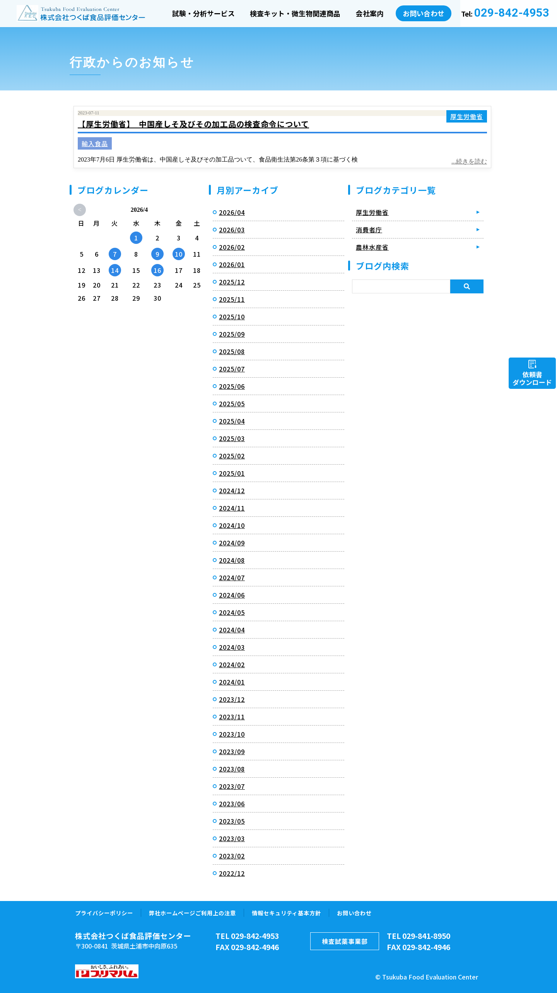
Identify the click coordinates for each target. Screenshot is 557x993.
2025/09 (232, 334)
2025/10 (232, 316)
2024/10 (232, 525)
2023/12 (232, 699)
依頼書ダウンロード (532, 378)
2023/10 (232, 734)
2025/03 (232, 438)
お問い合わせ (424, 13)
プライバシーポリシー (104, 913)
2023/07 (232, 786)
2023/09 (232, 751)
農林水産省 (372, 247)
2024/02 (232, 664)
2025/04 (232, 421)
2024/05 (232, 612)
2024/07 (232, 577)
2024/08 (232, 560)
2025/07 (232, 368)
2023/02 (232, 855)
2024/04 (232, 629)
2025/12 (232, 281)
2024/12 (232, 490)
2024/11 (232, 508)
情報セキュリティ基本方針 (286, 913)
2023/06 (232, 803)
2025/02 (232, 455)
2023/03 (232, 838)
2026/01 (232, 264)
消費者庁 (369, 229)
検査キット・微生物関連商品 (295, 14)
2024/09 (232, 542)
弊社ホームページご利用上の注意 (192, 913)
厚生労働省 (466, 116)
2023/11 (232, 716)
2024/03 (232, 647)
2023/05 (232, 821)
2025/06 (232, 386)
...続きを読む (469, 161)
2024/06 (232, 595)
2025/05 (232, 403)
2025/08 (232, 351)
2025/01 (232, 473)
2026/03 (232, 229)
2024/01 (232, 681)
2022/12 (232, 873)
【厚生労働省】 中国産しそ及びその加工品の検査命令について (193, 123)
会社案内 (370, 14)
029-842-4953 (511, 13)
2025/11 (232, 299)
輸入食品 (95, 143)
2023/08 (232, 768)
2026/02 (232, 247)
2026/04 (232, 212)
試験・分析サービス (203, 14)
